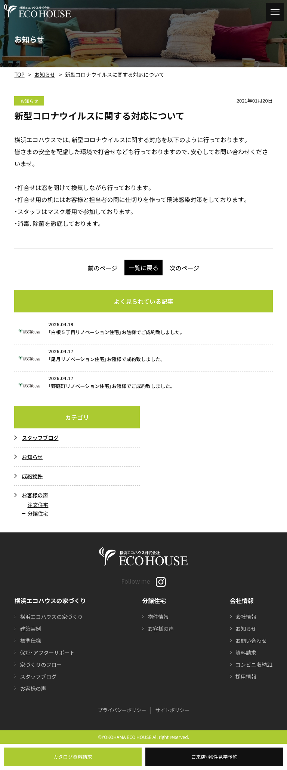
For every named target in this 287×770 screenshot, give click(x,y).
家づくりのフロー (41, 664)
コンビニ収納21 (254, 664)
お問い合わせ (251, 640)
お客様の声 (35, 495)
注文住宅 (37, 504)
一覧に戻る (143, 267)
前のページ (103, 267)
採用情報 (245, 676)
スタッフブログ (40, 437)
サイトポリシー (172, 710)
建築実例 (30, 628)
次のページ (185, 267)
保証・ (47, 652)
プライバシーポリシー (122, 710)
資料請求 (245, 652)
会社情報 (245, 616)
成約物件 (32, 476)
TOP (19, 74)
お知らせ (44, 74)
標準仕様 (30, 640)
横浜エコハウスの (51, 616)
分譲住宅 (37, 513)
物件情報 (158, 616)
